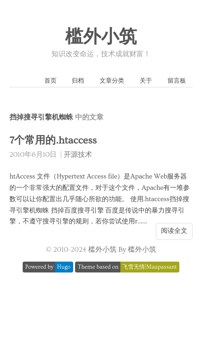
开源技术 (78, 155)
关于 (146, 80)
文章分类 (112, 80)
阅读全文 (174, 231)
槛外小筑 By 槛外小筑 (122, 250)
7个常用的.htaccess (53, 140)
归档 (78, 80)
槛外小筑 (101, 37)
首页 (50, 80)
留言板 (177, 80)
